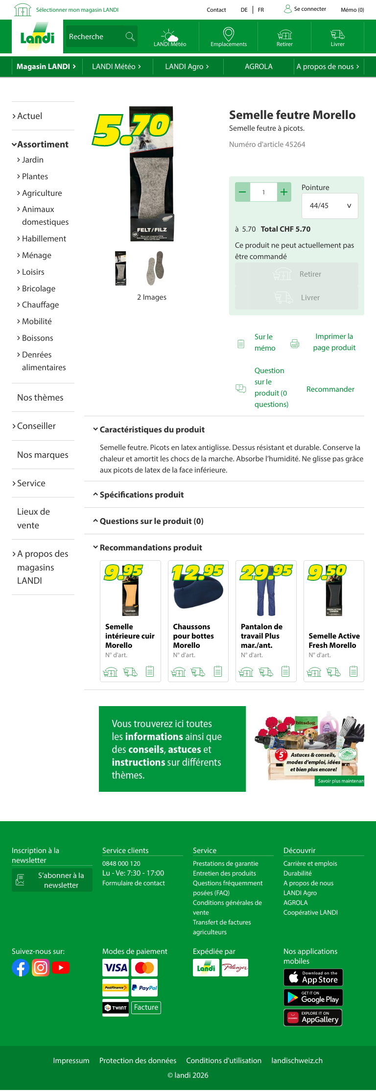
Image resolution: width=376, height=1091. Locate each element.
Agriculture (42, 192)
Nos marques (43, 454)
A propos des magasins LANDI (43, 566)
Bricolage (38, 288)
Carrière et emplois (310, 863)
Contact (216, 10)
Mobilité (37, 321)
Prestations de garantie (225, 863)
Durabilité (297, 873)
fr (261, 10)
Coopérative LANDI (310, 912)
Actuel (29, 115)
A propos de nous (324, 66)
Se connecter (310, 9)
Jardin (33, 159)
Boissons (37, 337)
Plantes (35, 176)
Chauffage (40, 304)
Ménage (36, 255)
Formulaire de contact (133, 882)
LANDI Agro (184, 66)
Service (31, 483)
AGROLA (259, 66)
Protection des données (138, 1061)
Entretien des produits (224, 873)
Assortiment (43, 144)
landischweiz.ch (297, 1061)
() (352, 10)
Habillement (44, 238)
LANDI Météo (114, 66)
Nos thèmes (40, 397)
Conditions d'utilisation (223, 1061)
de (244, 10)
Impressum (71, 1061)
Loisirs (33, 271)
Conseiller (36, 425)
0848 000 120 (121, 863)
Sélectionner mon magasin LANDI (77, 10)
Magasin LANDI (43, 66)
